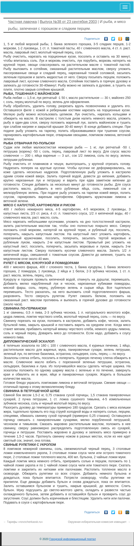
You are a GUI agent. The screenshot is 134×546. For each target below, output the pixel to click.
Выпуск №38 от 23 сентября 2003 (68, 22)
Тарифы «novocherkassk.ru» (23, 522)
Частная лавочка (22, 22)
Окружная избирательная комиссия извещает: (99, 522)
